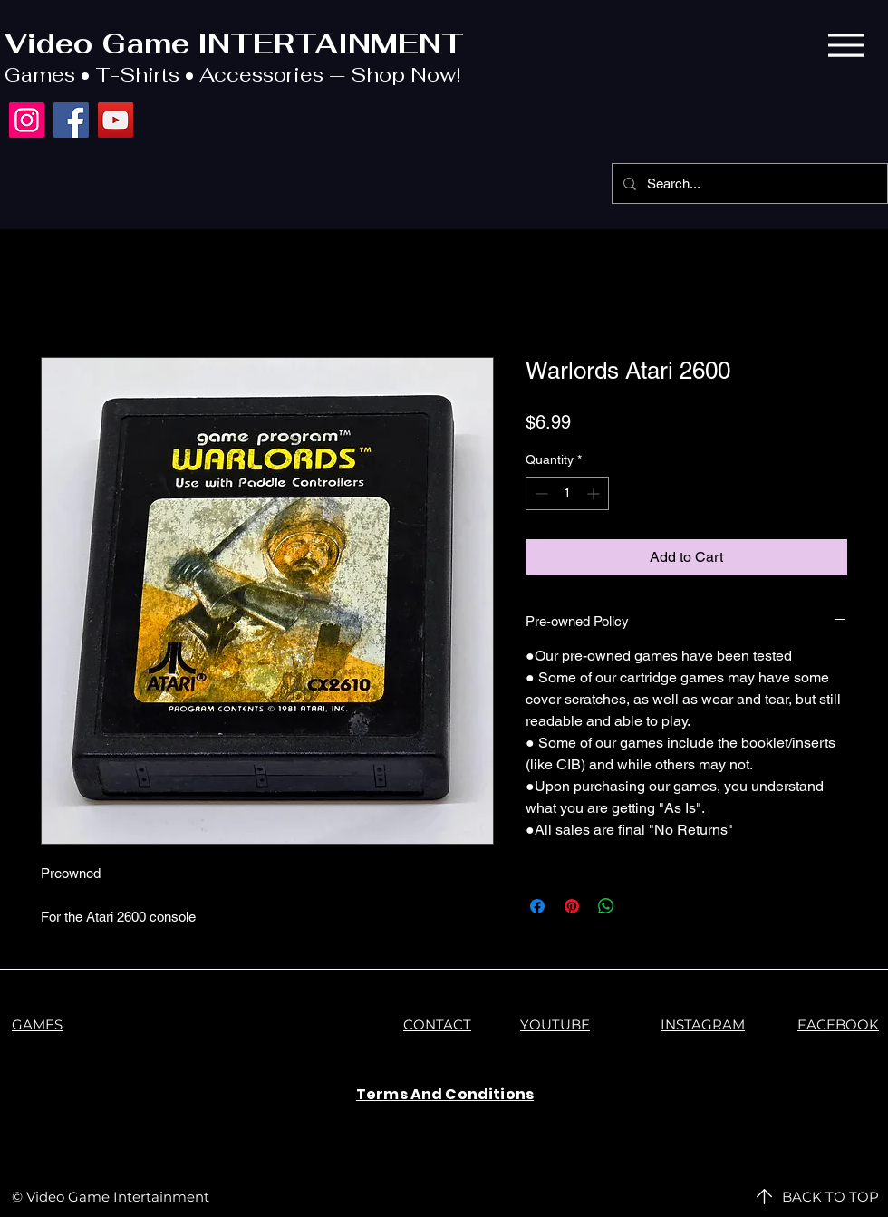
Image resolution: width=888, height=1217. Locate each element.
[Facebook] (71, 120)
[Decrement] (539, 493)
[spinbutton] (567, 493)
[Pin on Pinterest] (572, 906)
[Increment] (595, 493)
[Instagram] (26, 120)
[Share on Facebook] (537, 906)
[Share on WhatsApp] (606, 906)
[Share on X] (641, 906)
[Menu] (846, 44)
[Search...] (748, 183)
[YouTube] (115, 120)
